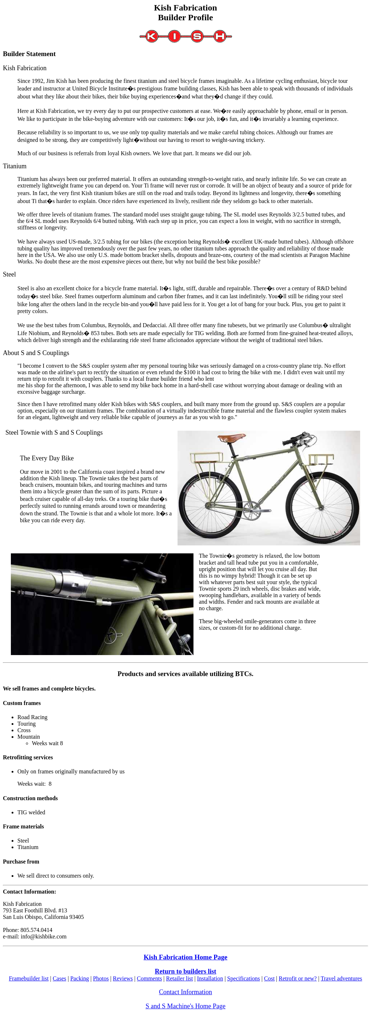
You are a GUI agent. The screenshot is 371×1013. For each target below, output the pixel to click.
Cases (59, 978)
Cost (269, 978)
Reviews (123, 978)
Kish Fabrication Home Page (185, 957)
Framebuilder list (29, 978)
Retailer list (179, 978)
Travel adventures (341, 978)
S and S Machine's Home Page (186, 1006)
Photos (101, 978)
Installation (210, 978)
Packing (79, 978)
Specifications (243, 978)
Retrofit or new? (298, 978)
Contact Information (185, 992)
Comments (149, 978)
